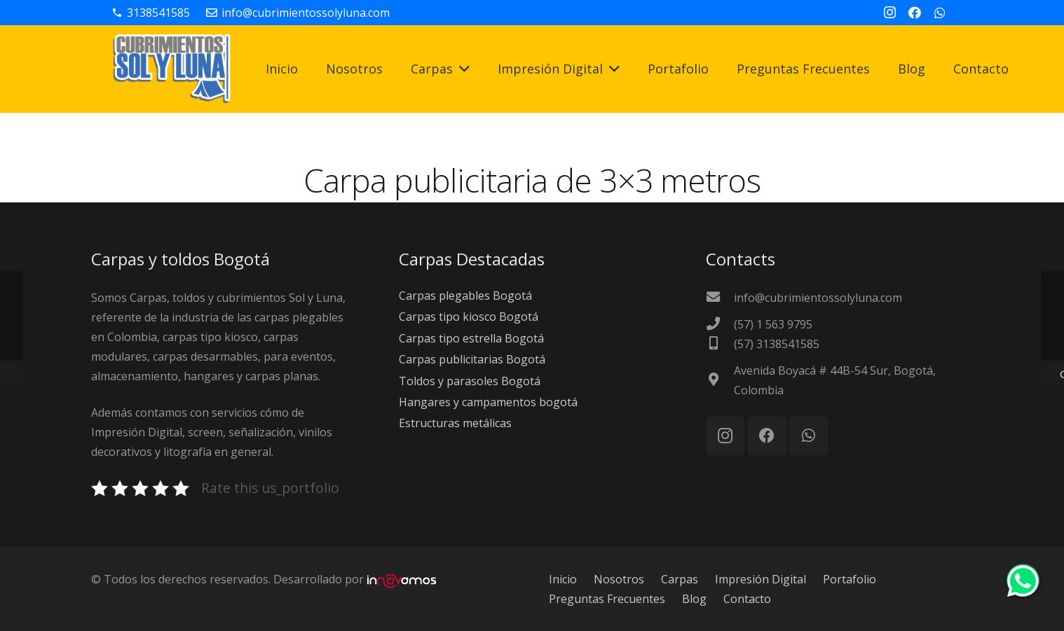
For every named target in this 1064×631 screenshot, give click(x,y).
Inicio (563, 579)
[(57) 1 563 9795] (720, 324)
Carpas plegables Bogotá (465, 295)
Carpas (679, 579)
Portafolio (849, 579)
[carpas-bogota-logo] (171, 69)
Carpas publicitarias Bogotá (472, 359)
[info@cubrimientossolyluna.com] (720, 297)
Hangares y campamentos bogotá (488, 402)
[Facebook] (914, 12)
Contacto (747, 598)
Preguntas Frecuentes (607, 598)
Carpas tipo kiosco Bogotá (468, 316)
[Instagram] (889, 12)
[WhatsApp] (940, 12)
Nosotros (619, 579)
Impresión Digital (760, 579)
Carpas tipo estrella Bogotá (471, 338)
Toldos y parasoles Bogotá (469, 381)
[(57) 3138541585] (720, 344)
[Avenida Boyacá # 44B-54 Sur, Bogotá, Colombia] (720, 380)
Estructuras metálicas (455, 423)
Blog (694, 598)
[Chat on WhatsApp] (1023, 596)
